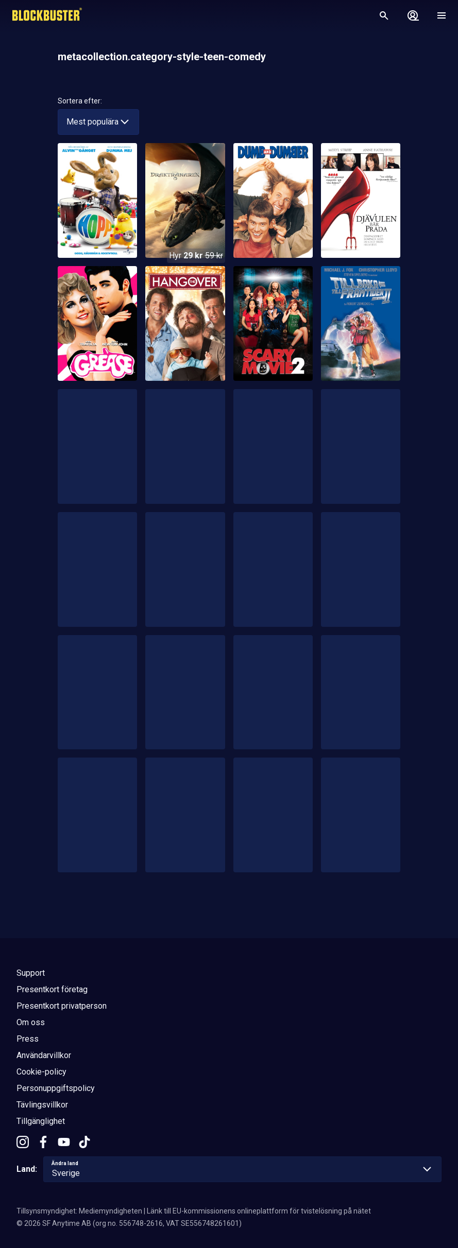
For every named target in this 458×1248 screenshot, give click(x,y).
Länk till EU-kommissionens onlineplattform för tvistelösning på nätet (259, 1211)
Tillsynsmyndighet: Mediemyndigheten (79, 1211)
